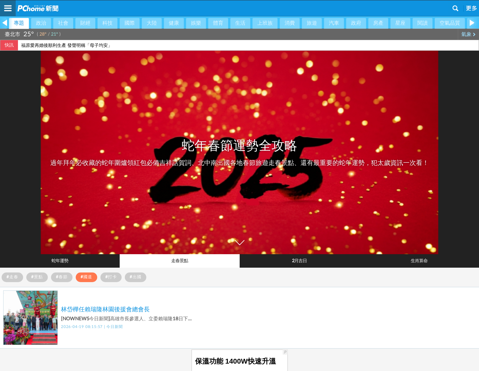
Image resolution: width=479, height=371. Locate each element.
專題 (19, 23)
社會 (63, 23)
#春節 (62, 277)
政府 (356, 23)
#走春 (12, 277)
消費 (290, 23)
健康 (174, 23)
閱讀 (422, 23)
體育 (218, 23)
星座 (400, 23)
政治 (41, 23)
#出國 (135, 277)
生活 (240, 23)
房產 (378, 23)
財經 (85, 23)
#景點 (37, 277)
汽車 (334, 23)
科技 (107, 23)
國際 (129, 23)
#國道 (86, 277)
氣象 (468, 34)
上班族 (265, 23)
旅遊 (312, 23)
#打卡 (111, 277)
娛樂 (196, 23)
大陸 (152, 23)
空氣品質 (450, 23)
